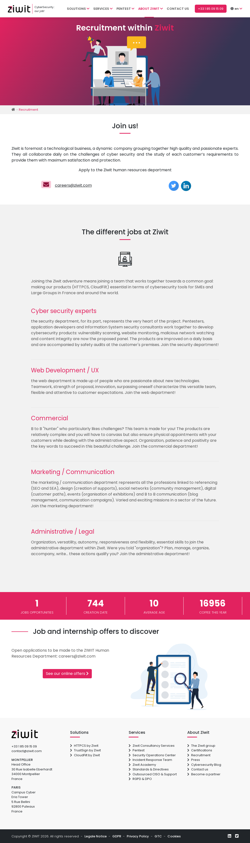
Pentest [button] (125, 8)
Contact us (178, 8)
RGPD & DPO (140, 779)
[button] (238, 8)
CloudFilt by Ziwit (85, 755)
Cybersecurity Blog (204, 764)
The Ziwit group (201, 745)
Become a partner (203, 774)
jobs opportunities (36, 606)
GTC (158, 836)
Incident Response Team (150, 759)
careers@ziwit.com (73, 185)
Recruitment (198, 755)
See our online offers (67, 673)
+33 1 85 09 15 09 (24, 746)
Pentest (137, 750)
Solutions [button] (78, 8)
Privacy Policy (138, 836)
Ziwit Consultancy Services (152, 745)
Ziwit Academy (142, 764)
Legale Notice (95, 836)
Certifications (199, 750)
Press (193, 759)
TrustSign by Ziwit (85, 750)
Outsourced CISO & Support (153, 774)
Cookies (174, 836)
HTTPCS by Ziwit (84, 745)
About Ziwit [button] (150, 8)
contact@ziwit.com (26, 751)
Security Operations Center (152, 755)
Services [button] (103, 8)
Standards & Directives (149, 769)
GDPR (116, 836)
